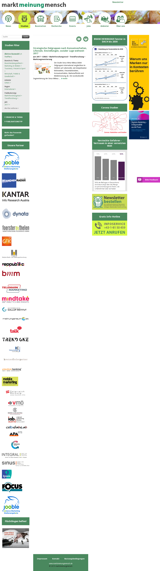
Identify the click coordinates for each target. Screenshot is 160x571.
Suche (25, 37)
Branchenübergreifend (14, 63)
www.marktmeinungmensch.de (60, 563)
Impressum (42, 559)
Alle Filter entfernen (12, 108)
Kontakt (55, 559)
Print (85, 39)
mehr (65, 78)
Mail (78, 39)
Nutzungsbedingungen (74, 559)
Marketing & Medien (13, 66)
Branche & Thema (14, 117)
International (10, 89)
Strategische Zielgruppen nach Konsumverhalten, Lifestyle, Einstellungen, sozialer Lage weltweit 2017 (60, 51)
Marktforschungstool (13, 96)
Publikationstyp (14, 122)
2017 (7, 105)
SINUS (8, 83)
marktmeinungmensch (34, 5)
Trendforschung (11, 98)
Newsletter (117, 2)
